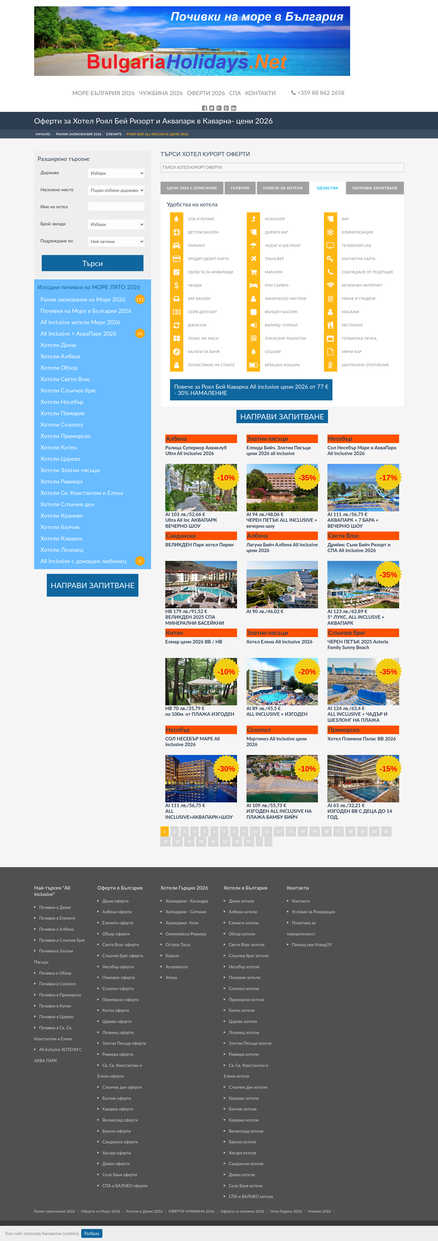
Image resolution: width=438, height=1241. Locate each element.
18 (351, 831)
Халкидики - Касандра (187, 900)
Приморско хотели (247, 999)
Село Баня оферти (119, 1174)
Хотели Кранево (61, 515)
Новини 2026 (319, 1211)
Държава (49, 172)
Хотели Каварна (61, 538)
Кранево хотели (244, 1098)
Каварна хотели (244, 1119)
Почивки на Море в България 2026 (85, 310)
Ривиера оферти (117, 1054)
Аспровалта (177, 966)
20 (374, 831)
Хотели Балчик (60, 526)
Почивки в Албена (56, 929)
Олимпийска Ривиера (186, 933)
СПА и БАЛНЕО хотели (251, 1196)
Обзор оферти (116, 933)
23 (177, 841)
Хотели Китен (58, 447)
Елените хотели (244, 922)
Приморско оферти (120, 999)
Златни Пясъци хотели (250, 1043)
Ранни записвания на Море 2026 (92, 299)
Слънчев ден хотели (248, 1087)
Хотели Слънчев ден (67, 504)
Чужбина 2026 (161, 92)
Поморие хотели (244, 977)
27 (225, 841)
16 (327, 831)
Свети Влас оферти (120, 944)
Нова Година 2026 (286, 1211)
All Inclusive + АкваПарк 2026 (92, 333)
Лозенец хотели (244, 1032)
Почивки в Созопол (57, 983)
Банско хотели (242, 1141)
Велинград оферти (120, 1119)
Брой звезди (53, 223)
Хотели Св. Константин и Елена (81, 492)
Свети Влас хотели (246, 944)
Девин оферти (116, 1163)
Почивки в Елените (57, 918)
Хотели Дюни (58, 344)
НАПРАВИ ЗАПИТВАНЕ (92, 585)
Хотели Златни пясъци (70, 469)
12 (279, 831)
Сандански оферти (120, 1141)
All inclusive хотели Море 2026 (80, 322)
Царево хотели (243, 1021)
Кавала (172, 955)
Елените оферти (117, 922)
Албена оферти (117, 911)
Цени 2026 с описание (192, 188)
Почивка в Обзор (55, 973)
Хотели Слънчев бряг (68, 390)
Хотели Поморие (62, 413)
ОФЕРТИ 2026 (206, 92)
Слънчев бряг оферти (122, 955)
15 (315, 831)
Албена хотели (243, 911)
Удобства (327, 188)
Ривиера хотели (244, 1054)
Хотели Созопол (61, 424)
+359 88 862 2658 (317, 92)
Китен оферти (115, 1010)
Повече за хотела (283, 188)
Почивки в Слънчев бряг (62, 940)
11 (267, 831)
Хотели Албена (60, 356)
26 (213, 841)
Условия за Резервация (313, 911)
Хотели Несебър (61, 401)
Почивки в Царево (56, 1016)
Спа (235, 92)
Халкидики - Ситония (186, 911)
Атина (171, 977)
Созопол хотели (244, 988)
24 (189, 841)
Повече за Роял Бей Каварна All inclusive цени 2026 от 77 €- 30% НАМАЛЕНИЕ (251, 389)
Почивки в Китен (55, 1005)
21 (386, 831)
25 (201, 841)
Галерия (240, 188)
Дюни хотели (241, 900)
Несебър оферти (118, 966)
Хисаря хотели (242, 1152)
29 (249, 841)
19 (362, 831)
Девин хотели (242, 1174)
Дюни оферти (115, 900)
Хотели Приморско (65, 435)
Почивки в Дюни (55, 907)
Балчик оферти (116, 1098)
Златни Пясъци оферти (124, 1043)
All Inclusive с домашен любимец (92, 561)
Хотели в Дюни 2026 (144, 1211)
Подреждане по (56, 240)
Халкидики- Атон (182, 922)
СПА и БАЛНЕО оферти (125, 1185)
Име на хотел (54, 206)
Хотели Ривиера (61, 481)
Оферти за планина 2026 (242, 1211)
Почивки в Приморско (60, 994)
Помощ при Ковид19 (312, 944)
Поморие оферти (118, 977)
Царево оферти (116, 1021)
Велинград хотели (246, 1131)
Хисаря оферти (116, 1152)
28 (237, 841)
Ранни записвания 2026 (54, 1211)
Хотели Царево (60, 458)
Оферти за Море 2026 (100, 1211)
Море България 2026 (103, 92)
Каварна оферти (117, 1108)
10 (255, 831)
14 (303, 831)
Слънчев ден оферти (122, 1087)
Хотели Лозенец (61, 549)
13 (291, 831)
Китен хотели (241, 1010)
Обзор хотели (242, 933)
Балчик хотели (243, 1108)
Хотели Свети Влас (65, 378)
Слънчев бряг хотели (249, 955)
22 (165, 841)
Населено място (57, 189)
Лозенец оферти (118, 1032)
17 (339, 831)
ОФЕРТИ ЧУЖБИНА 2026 (192, 1211)
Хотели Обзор (59, 367)
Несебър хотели (244, 966)
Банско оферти (116, 1131)
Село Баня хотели (246, 1185)
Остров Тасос (178, 944)
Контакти (260, 92)
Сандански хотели (246, 1163)
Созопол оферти (118, 988)
